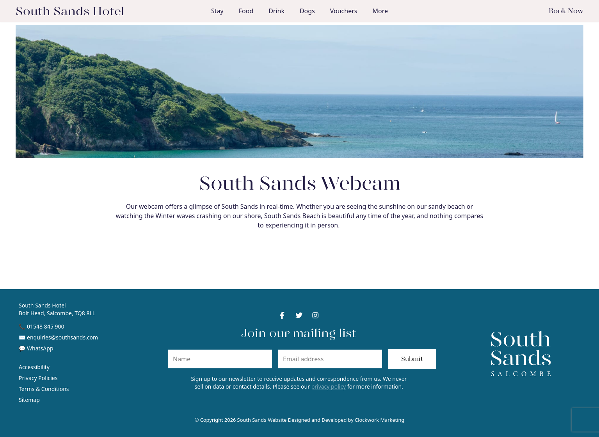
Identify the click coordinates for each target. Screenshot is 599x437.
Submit (412, 358)
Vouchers (343, 11)
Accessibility (34, 367)
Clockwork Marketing (379, 419)
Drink (276, 11)
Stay (217, 11)
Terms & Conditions (44, 389)
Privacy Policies (38, 378)
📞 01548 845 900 (41, 326)
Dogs (307, 11)
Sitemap (29, 399)
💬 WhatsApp (36, 348)
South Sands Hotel (70, 11)
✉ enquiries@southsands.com (58, 337)
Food (246, 11)
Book (566, 11)
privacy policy (328, 386)
